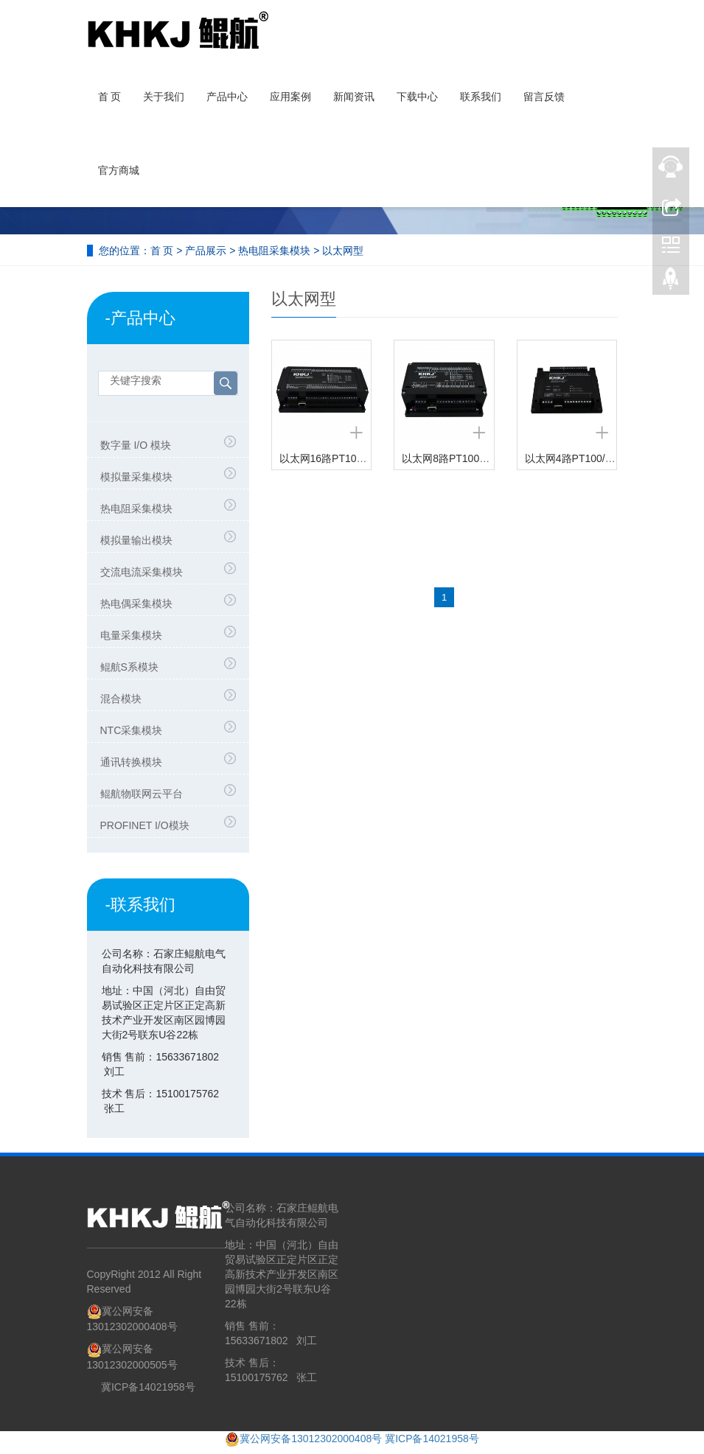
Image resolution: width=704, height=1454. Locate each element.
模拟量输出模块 (136, 540)
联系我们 (480, 96)
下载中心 (417, 96)
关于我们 (163, 96)
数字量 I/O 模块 (135, 445)
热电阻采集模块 (274, 250)
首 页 (110, 96)
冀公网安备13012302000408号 (311, 1438)
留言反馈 (544, 96)
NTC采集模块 (131, 730)
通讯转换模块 (131, 762)
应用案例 (290, 96)
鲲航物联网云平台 (141, 794)
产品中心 (227, 96)
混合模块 (121, 699)
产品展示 (205, 250)
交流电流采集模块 (141, 572)
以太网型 (342, 250)
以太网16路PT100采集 (331, 458)
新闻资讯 (353, 96)
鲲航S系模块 (129, 667)
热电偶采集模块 (136, 603)
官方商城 (118, 170)
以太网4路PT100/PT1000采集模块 (604, 458)
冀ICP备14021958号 (148, 1387)
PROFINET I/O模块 (144, 825)
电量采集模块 (131, 635)
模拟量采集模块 (136, 477)
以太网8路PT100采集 (451, 458)
